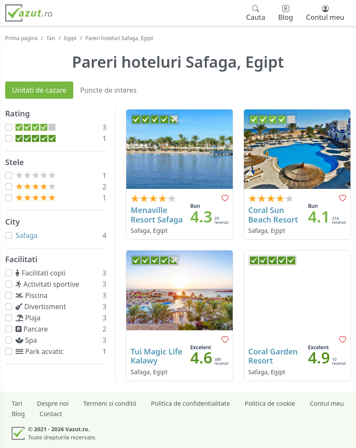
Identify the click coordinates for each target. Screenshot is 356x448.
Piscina (33, 295)
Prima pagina (21, 38)
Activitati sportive (49, 284)
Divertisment (42, 306)
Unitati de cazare (39, 90)
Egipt (70, 38)
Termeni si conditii (109, 403)
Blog (18, 414)
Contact (51, 414)
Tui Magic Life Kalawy (156, 356)
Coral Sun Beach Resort (273, 215)
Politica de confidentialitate (190, 403)
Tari (51, 38)
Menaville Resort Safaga (157, 215)
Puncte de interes (108, 90)
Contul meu (327, 403)
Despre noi (53, 403)
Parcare (33, 329)
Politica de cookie (270, 403)
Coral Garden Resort (273, 356)
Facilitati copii (42, 273)
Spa (28, 340)
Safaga (26, 235)
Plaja (30, 318)
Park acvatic (41, 351)
